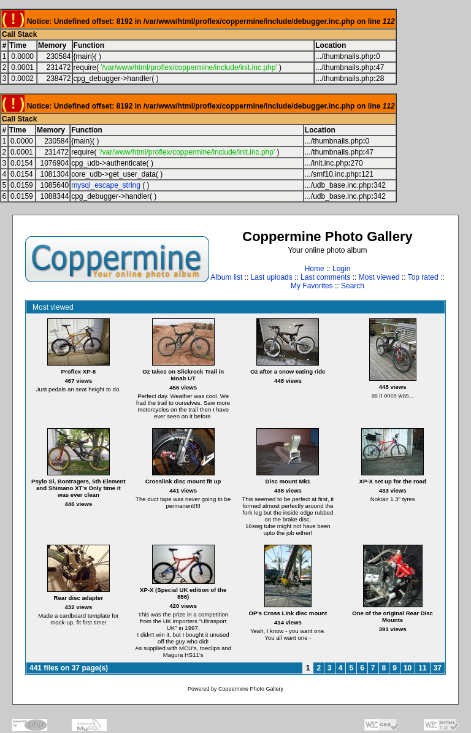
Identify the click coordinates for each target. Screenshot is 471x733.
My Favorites (312, 286)
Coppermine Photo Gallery (250, 689)
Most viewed (379, 277)
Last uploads (272, 277)
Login (341, 268)
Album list (226, 277)
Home (314, 268)
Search (352, 286)
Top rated (423, 277)
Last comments (325, 277)
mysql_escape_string (105, 185)
